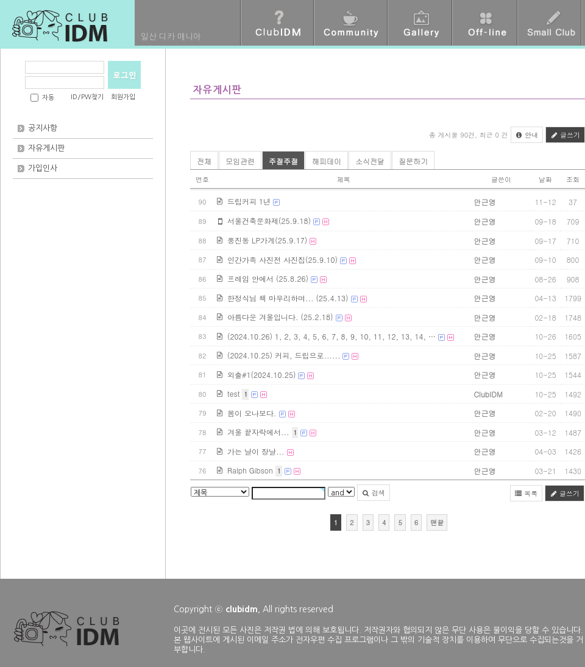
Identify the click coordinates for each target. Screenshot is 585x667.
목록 (526, 493)
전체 (204, 161)
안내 (527, 134)
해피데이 (326, 161)
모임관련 (240, 161)
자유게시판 (46, 148)
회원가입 (123, 97)
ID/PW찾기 (87, 97)
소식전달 (370, 161)
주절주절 (283, 161)
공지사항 (42, 128)
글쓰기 (565, 134)
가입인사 (42, 168)
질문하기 (413, 161)
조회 (573, 179)
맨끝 (437, 522)
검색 (373, 492)
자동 (48, 97)
